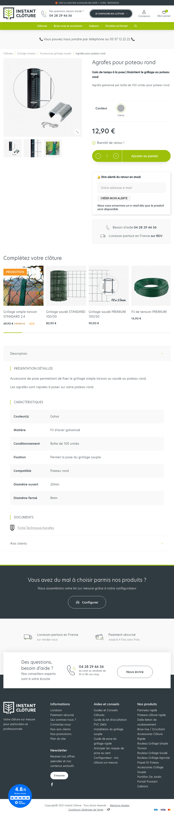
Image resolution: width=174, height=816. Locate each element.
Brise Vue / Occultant (151, 729)
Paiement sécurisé (62, 715)
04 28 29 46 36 (91, 666)
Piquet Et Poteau (148, 763)
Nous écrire (135, 672)
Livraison (56, 710)
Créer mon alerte (114, 198)
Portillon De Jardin (149, 777)
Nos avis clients (60, 729)
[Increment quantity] (116, 156)
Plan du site (58, 739)
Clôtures (42, 26)
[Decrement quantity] (98, 156)
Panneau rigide (147, 710)
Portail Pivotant (147, 782)
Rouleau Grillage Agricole (153, 758)
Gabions (94, 26)
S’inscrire (59, 775)
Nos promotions (60, 734)
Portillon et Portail (116, 26)
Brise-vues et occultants (68, 26)
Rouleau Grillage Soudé (152, 753)
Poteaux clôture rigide (151, 715)
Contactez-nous (60, 724)
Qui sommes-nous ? (63, 720)
